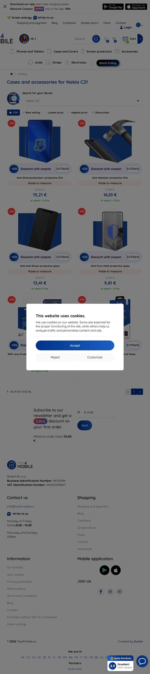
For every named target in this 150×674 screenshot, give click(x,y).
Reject (55, 357)
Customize (94, 357)
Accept (75, 345)
